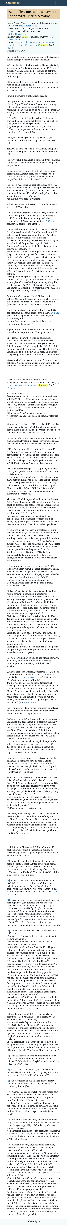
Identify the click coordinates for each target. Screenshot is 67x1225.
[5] (8, 143)
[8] (39, 224)
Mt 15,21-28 (48, 42)
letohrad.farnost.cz (28, 26)
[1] (23, 76)
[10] (40, 290)
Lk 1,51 (25, 37)
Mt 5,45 (46, 221)
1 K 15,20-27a (30, 45)
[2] (34, 85)
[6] (8, 154)
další (9, 48)
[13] (9, 446)
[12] (17, 419)
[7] (38, 196)
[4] (42, 124)
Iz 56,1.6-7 (19, 42)
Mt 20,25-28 (30, 702)
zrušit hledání (14, 40)
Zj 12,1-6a (17, 45)
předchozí (12, 388)
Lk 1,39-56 (43, 45)
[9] (29, 249)
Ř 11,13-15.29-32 (33, 42)
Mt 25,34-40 (29, 677)
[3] (20, 90)
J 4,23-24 (32, 1008)
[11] (32, 324)
